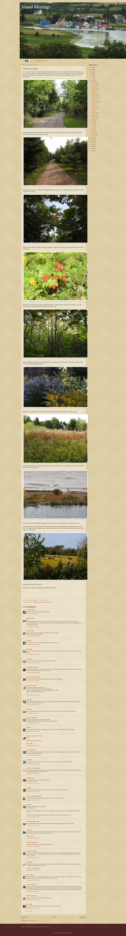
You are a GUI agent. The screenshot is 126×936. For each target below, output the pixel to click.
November (94, 84)
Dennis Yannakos (30, 842)
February (94, 132)
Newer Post (25, 917)
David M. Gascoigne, (31, 821)
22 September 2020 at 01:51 (32, 817)
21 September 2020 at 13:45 (32, 755)
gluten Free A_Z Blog (31, 768)
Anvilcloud (29, 609)
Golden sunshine (95, 117)
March (93, 130)
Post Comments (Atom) (32, 920)
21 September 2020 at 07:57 (32, 654)
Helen (27, 759)
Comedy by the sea (41, 61)
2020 (92, 80)
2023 (92, 74)
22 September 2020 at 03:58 (32, 825)
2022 (92, 76)
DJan (27, 640)
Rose (27, 658)
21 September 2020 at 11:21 (32, 713)
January (94, 135)
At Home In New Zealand (32, 796)
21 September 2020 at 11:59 (32, 731)
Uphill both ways (95, 106)
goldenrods (39, 602)
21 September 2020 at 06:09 (32, 644)
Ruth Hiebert (29, 750)
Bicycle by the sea (96, 97)
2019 (92, 137)
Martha (28, 649)
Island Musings (35, 6)
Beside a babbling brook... (32, 736)
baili (27, 804)
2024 (92, 72)
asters (27, 602)
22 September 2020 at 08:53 (32, 880)
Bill (27, 727)
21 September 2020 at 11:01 (32, 704)
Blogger (70, 932)
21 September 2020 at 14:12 (32, 763)
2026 (92, 67)
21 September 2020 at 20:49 (32, 800)
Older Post (82, 917)
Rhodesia (28, 630)
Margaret (28, 874)
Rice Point (94, 103)
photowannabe (30, 685)
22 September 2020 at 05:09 (32, 846)
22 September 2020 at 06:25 (32, 870)
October (94, 86)
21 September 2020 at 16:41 (32, 783)
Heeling (93, 110)
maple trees (45, 602)
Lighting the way (95, 95)
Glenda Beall (29, 884)
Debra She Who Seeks (31, 677)
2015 (92, 146)
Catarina (28, 778)
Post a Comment (28, 911)
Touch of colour (95, 99)
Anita (27, 829)
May (93, 126)
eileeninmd (29, 618)
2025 (92, 69)
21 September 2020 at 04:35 (32, 613)
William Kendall (30, 895)
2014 (92, 148)
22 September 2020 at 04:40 (32, 838)
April (93, 128)
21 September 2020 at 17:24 (32, 791)
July (93, 122)
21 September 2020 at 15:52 (32, 773)
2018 (92, 140)
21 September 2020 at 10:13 (32, 695)
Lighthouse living (95, 112)
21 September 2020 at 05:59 (32, 636)
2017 (92, 142)
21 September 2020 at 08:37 (32, 681)
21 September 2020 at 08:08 (32, 672)
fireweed (35, 602)
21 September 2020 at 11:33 (32, 723)
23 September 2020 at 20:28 (32, 908)
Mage (27, 709)
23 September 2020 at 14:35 (32, 899)
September (94, 89)
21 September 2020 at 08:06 (32, 662)
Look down (94, 90)
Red (27, 787)
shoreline (51, 602)
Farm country (94, 93)
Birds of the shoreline (96, 101)
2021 (92, 78)
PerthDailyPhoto (30, 667)
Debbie (28, 862)
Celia (27, 699)
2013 (92, 150)
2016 (92, 144)
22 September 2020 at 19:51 (32, 891)
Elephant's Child (30, 717)
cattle (31, 602)
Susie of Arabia (30, 851)
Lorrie (27, 904)
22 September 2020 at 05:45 (32, 857)
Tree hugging (94, 108)
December (94, 82)
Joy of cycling (95, 114)
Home (54, 917)
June (93, 124)
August (93, 119)
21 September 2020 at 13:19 (32, 745)
